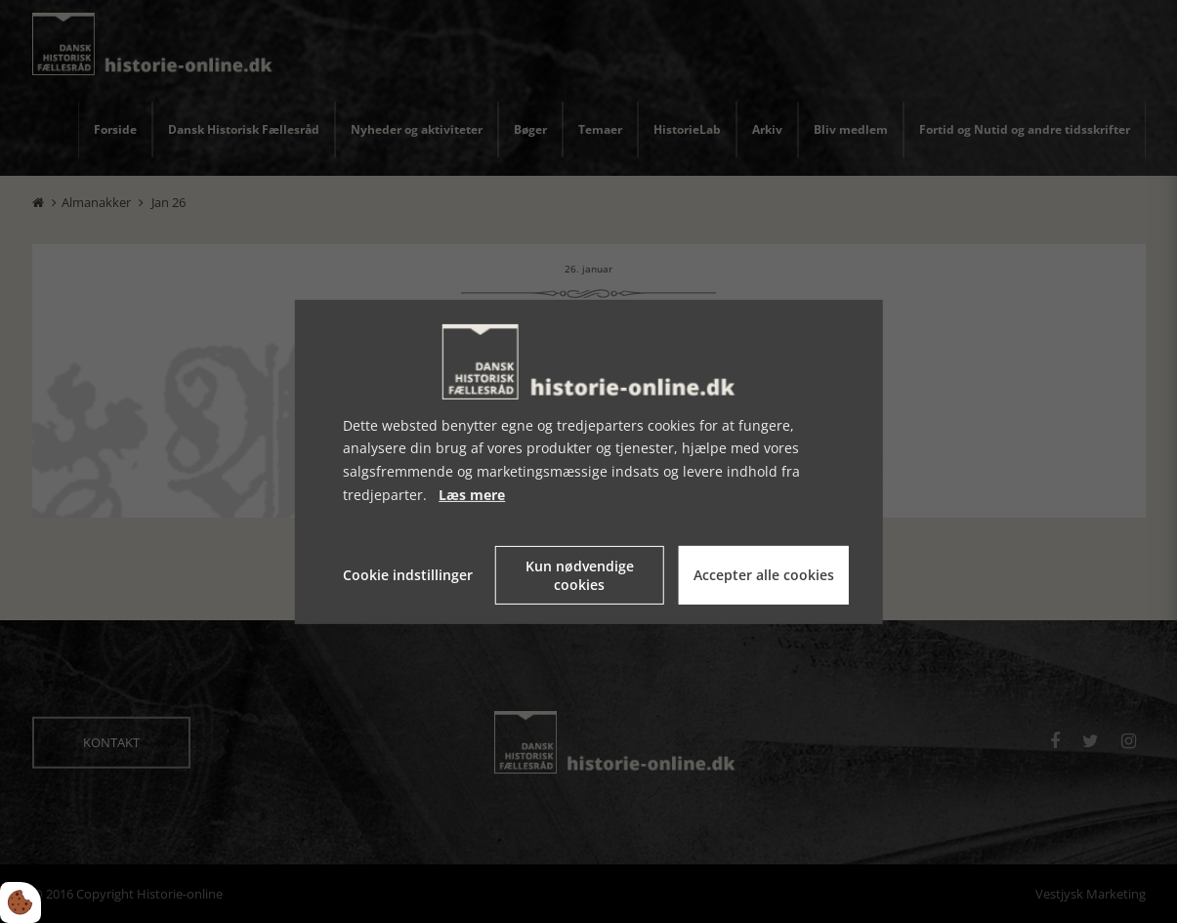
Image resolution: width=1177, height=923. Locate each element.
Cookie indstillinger (408, 575)
